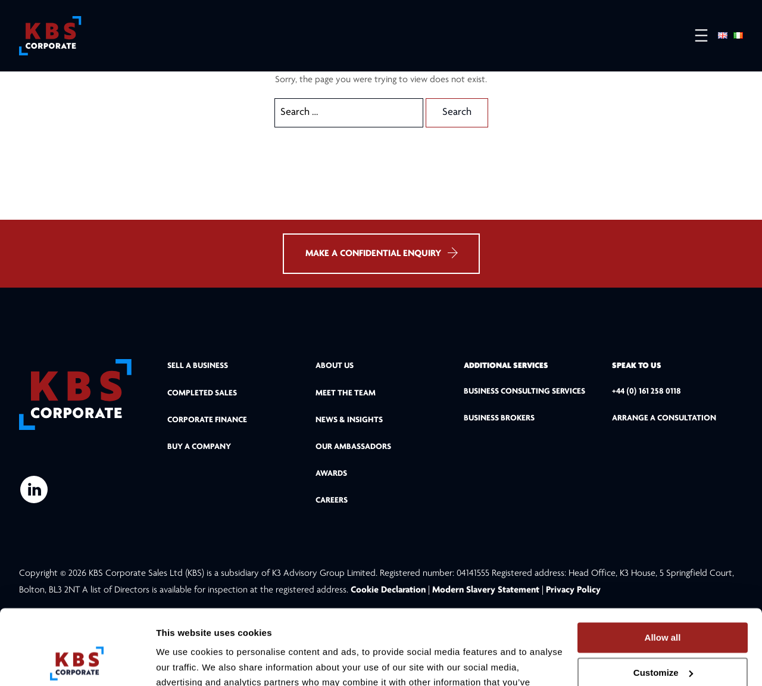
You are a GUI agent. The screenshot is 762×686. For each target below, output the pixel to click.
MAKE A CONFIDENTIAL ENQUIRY (381, 258)
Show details (183, 662)
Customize (663, 605)
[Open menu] (695, 36)
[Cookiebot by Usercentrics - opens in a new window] (77, 663)
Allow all (663, 570)
